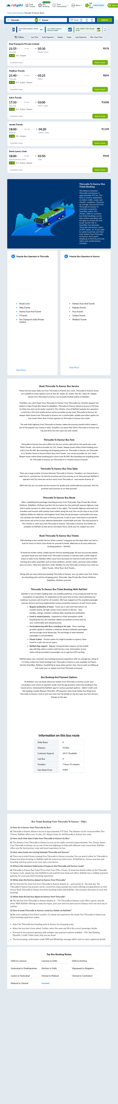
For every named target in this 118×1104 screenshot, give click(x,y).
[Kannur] (52, 20)
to (18, 961)
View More (45, 983)
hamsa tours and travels (30, 311)
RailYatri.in (80, 859)
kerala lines (24, 303)
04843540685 (98, 5)
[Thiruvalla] (21, 20)
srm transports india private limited (31, 320)
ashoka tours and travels (83, 303)
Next (108, 29)
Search (104, 20)
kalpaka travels (79, 307)
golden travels (78, 315)
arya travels (77, 311)
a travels (23, 315)
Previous (5, 29)
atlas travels (24, 307)
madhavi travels (79, 319)
